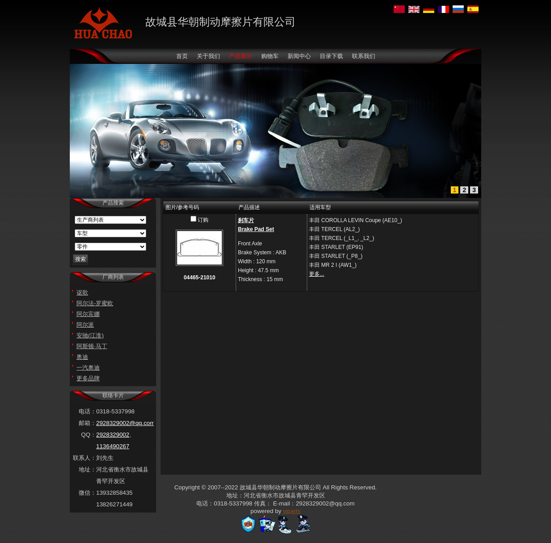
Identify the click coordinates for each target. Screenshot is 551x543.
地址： (87, 469)
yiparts (292, 511)
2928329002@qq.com (125, 423)
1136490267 (112, 446)
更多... (316, 274)
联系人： (84, 458)
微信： (87, 492)
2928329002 (112, 434)
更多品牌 (88, 378)
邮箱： (87, 423)
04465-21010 (200, 277)
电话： (87, 411)
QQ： (88, 434)
